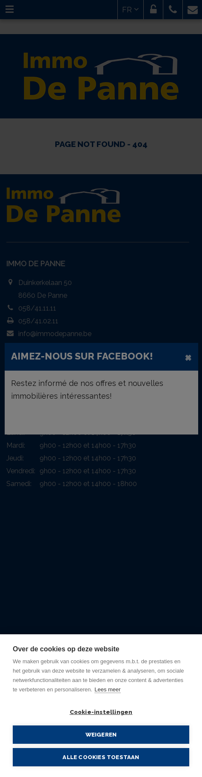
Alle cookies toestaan (101, 757)
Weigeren (101, 734)
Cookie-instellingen (101, 711)
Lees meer (107, 689)
